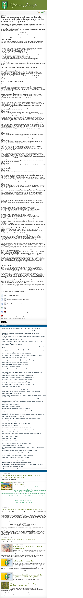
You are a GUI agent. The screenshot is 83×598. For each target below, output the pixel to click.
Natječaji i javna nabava (17, 12)
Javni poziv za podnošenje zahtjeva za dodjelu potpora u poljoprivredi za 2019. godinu (21, 399)
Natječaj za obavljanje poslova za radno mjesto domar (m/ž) (15, 362)
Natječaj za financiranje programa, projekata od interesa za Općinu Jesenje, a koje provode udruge (23, 398)
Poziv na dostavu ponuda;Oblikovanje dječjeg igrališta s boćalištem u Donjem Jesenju (21, 391)
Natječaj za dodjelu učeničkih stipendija (10, 404)
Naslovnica (8, 12)
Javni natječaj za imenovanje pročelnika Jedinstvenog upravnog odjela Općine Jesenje (21, 418)
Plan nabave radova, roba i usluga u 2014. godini (12, 466)
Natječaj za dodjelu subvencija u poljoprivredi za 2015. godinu (15, 457)
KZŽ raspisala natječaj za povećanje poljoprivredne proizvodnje (16, 408)
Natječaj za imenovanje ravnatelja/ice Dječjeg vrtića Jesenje (15, 364)
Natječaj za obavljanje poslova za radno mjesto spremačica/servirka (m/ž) (18, 360)
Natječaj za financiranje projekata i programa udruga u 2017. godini (16, 443)
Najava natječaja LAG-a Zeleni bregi (10, 425)
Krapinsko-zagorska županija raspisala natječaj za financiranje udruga (17, 455)
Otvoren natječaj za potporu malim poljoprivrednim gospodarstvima (16, 462)
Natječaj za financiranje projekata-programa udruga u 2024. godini (16, 349)
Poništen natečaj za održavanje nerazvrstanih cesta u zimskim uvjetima (17, 375)
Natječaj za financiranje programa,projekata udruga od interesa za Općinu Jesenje (20, 450)
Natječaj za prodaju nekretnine (8, 453)
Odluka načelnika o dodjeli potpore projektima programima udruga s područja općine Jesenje (22, 441)
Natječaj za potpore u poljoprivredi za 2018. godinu (13, 416)
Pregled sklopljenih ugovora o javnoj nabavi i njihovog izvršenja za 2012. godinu (19, 468)
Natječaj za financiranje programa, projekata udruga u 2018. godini (16, 427)
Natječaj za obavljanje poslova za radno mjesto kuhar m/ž (14, 357)
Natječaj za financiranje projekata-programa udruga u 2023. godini (16, 353)
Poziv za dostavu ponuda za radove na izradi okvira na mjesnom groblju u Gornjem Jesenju (22, 341)
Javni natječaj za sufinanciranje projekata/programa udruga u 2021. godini (18, 384)
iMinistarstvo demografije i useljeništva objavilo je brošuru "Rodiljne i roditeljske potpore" (21, 328)
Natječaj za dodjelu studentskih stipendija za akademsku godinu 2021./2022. (18, 377)
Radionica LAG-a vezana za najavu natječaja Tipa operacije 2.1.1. (16, 382)
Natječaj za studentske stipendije (9, 438)
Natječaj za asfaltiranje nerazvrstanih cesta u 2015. (13, 460)
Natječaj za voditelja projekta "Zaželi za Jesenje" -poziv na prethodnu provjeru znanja (20, 330)
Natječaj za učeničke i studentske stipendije (11, 459)
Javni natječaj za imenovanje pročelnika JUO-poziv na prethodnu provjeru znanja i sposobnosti (23, 414)
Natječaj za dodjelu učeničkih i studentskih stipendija (13, 339)
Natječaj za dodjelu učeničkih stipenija (10, 388)
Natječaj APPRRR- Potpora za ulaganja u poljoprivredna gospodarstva (17, 452)
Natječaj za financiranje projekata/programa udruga (13, 393)
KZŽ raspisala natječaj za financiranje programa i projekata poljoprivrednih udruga (20, 431)
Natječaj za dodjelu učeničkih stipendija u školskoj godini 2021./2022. (17, 379)
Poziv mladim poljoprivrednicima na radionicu (12, 445)
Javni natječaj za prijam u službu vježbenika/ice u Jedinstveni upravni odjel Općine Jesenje (22, 355)
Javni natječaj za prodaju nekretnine (10, 370)
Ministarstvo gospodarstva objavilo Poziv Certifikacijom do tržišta (16, 423)
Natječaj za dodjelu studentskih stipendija (11, 366)
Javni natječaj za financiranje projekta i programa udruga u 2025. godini (17, 331)
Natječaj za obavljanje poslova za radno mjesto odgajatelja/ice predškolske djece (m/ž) (21, 359)
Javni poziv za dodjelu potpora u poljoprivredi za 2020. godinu (15, 389)
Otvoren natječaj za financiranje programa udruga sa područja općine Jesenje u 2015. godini (22, 464)
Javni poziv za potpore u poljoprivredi (10, 436)
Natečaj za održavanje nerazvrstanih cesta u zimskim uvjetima (15, 381)
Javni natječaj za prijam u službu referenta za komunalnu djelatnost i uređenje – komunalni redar (23, 412)
